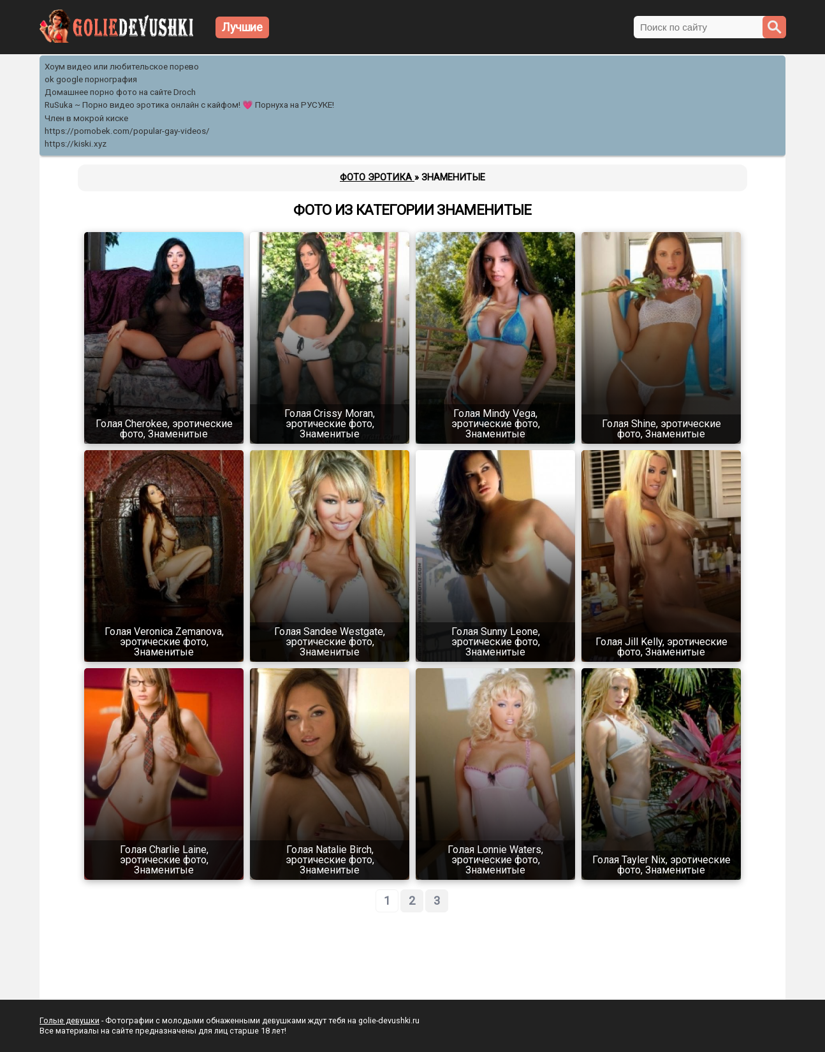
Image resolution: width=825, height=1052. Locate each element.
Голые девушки (69, 1020)
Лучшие (242, 27)
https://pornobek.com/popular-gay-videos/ (127, 131)
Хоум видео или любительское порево (122, 66)
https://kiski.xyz (75, 144)
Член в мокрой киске (86, 118)
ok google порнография (91, 79)
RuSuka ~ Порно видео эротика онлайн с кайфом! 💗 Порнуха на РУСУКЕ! (189, 105)
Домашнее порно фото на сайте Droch (120, 92)
